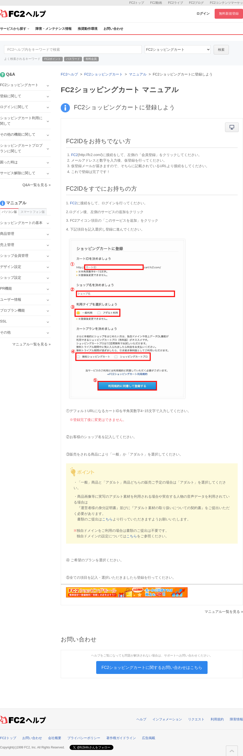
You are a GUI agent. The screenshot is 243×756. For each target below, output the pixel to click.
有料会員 (91, 58)
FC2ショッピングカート (103, 74)
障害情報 (236, 719)
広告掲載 (148, 738)
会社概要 (54, 738)
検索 (221, 50)
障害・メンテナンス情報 (53, 29)
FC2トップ (136, 3)
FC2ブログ (196, 3)
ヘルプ (141, 719)
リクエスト (196, 719)
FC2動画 (156, 3)
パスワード (73, 58)
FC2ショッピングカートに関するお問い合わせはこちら (152, 667)
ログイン (203, 13)
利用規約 (217, 719)
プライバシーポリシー (83, 738)
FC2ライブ (175, 3)
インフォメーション (167, 719)
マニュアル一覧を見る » (224, 612)
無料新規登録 (229, 13)
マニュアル (138, 74)
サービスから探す (14, 29)
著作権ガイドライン (121, 738)
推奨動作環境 (87, 29)
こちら (107, 519)
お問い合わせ (113, 29)
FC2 (74, 155)
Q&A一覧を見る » (37, 185)
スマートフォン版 (33, 212)
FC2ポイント (52, 58)
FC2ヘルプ (69, 74)
